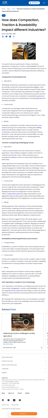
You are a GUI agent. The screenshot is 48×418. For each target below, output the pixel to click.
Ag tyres (39, 98)
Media (27, 393)
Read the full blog (8, 344)
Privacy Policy (15, 404)
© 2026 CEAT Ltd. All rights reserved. (11, 408)
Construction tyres (13, 194)
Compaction (15, 288)
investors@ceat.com (12, 387)
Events (20, 393)
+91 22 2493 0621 (14, 383)
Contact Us (24, 413)
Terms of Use (5, 404)
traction (13, 157)
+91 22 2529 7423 (9, 385)
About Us (11, 393)
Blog (3, 393)
